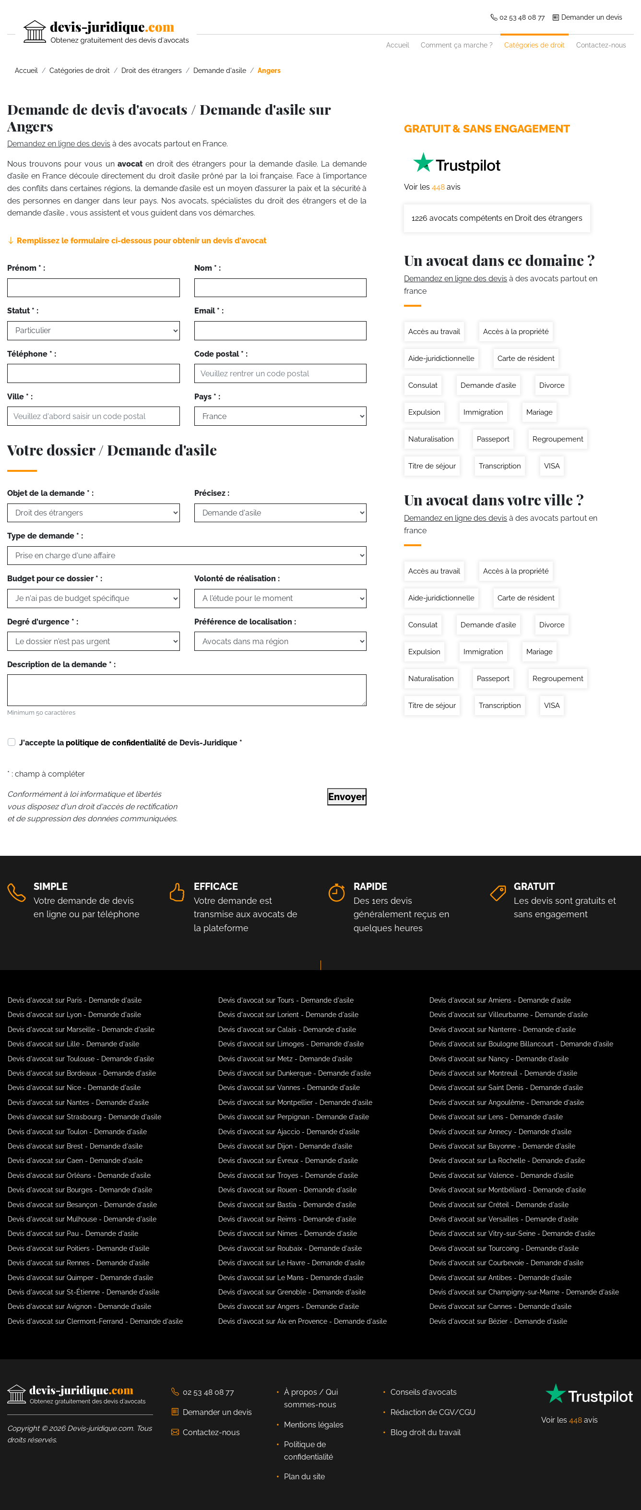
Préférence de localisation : (245, 621)
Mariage (539, 412)
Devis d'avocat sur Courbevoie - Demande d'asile (506, 1263)
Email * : (209, 310)
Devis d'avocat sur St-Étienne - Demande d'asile (83, 1292)
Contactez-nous (601, 45)
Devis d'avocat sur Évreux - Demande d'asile (288, 1160)
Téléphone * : (31, 354)
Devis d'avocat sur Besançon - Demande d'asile (82, 1205)
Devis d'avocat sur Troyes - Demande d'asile (288, 1175)
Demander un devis (587, 17)
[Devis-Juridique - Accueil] (97, 32)
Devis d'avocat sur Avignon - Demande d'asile (79, 1306)
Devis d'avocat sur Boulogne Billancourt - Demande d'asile (521, 1044)
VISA (552, 466)
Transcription (500, 466)
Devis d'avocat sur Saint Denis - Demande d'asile (506, 1087)
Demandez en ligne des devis (58, 143)
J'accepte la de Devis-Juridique (130, 742)
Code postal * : (221, 354)
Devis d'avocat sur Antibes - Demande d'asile (500, 1278)
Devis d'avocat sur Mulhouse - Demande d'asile (82, 1219)
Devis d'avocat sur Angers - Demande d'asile (288, 1306)
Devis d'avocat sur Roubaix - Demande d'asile (290, 1248)
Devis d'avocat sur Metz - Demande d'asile (285, 1059)
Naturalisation (431, 439)
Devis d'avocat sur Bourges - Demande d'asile (80, 1190)
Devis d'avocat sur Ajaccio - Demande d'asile (288, 1132)
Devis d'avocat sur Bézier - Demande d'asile (498, 1321)
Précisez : (211, 493)
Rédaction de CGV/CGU (433, 1412)
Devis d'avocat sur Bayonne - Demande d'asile (502, 1146)
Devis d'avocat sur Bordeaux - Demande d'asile (82, 1073)
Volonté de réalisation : (237, 578)
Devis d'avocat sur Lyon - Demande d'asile (74, 1015)
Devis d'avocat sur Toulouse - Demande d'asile (81, 1059)
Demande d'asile (488, 385)
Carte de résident (526, 358)
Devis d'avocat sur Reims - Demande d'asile (287, 1219)
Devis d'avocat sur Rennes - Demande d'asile (78, 1263)
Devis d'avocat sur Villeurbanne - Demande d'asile (508, 1015)
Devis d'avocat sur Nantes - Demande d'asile (78, 1102)
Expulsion (424, 412)
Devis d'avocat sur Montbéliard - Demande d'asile (507, 1190)
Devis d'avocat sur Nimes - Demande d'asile (287, 1233)
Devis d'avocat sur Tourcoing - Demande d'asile (504, 1248)
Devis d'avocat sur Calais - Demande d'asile (287, 1029)
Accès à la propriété (516, 331)
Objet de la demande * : (50, 493)
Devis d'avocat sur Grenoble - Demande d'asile (292, 1292)
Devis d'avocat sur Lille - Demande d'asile (73, 1044)
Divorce (552, 385)
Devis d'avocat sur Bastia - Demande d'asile (287, 1205)
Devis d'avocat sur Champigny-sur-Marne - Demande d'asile (524, 1292)
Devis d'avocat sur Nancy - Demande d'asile (499, 1059)
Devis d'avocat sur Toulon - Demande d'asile (77, 1132)
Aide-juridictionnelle (441, 358)
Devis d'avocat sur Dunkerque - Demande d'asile (294, 1073)
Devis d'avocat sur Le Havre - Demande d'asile (291, 1263)
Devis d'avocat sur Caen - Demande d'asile (75, 1160)
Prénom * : (26, 268)
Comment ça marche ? (457, 45)
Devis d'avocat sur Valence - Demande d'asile (501, 1175)
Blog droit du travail (426, 1432)
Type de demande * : (45, 535)
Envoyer (347, 797)
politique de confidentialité (116, 742)
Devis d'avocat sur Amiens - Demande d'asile (500, 1000)
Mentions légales (314, 1424)
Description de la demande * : (61, 664)
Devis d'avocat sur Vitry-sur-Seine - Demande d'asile (512, 1233)
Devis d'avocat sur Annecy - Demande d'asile (500, 1132)
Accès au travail (434, 331)
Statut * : (22, 310)
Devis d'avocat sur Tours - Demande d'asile (286, 1000)
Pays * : (207, 396)
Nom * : (207, 268)
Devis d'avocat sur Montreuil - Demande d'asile (503, 1073)
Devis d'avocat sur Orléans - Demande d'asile (79, 1175)
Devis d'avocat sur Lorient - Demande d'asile (288, 1015)
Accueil (397, 45)
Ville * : (20, 396)
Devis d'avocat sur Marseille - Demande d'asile (81, 1029)
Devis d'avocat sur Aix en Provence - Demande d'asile (302, 1321)
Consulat (423, 385)
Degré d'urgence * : (42, 621)
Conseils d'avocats (424, 1392)
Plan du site (304, 1476)
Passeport (493, 439)
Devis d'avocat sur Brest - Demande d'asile (75, 1146)
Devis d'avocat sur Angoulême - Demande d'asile (506, 1102)
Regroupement (558, 439)
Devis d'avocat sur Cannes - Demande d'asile (500, 1306)
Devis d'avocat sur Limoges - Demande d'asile (291, 1044)
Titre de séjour (432, 466)
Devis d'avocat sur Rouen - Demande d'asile (287, 1190)
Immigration (483, 412)
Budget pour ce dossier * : (54, 578)
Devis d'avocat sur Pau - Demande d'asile (73, 1233)
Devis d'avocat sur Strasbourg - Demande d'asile (84, 1117)
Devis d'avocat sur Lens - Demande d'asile (496, 1117)
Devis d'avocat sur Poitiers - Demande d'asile (78, 1248)
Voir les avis (432, 187)
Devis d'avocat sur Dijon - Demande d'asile (285, 1146)
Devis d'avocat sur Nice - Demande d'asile (74, 1087)
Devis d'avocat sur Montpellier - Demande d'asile (295, 1102)
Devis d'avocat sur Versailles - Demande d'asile (503, 1219)
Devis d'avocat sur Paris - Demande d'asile (75, 1000)
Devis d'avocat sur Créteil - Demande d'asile (499, 1205)
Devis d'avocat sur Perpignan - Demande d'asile (293, 1117)
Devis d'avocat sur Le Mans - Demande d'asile (290, 1278)
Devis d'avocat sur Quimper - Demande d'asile (80, 1278)
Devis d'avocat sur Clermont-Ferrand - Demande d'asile (95, 1321)
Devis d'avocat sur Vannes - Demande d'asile (289, 1087)
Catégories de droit (534, 45)
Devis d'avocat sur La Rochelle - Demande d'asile (507, 1160)
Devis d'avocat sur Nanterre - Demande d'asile (502, 1029)
